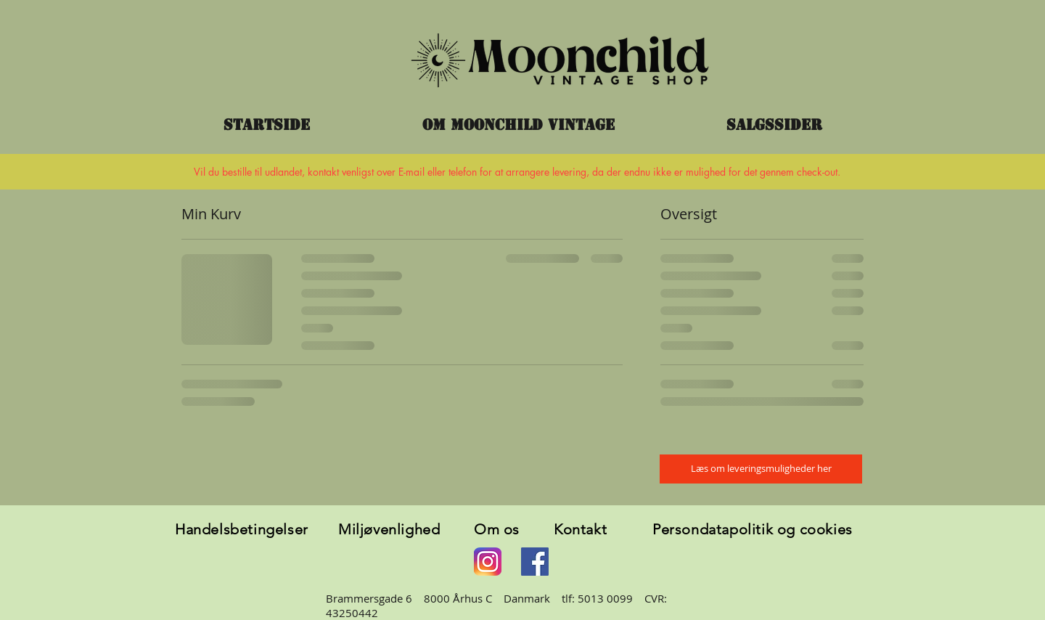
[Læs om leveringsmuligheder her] (761, 469)
